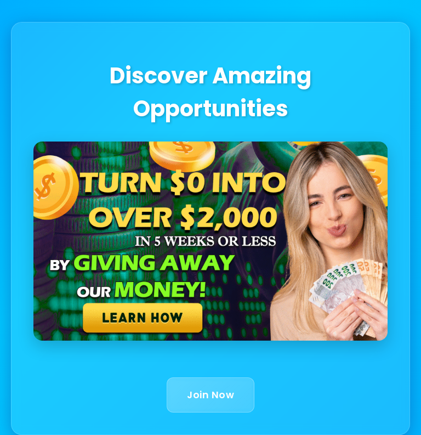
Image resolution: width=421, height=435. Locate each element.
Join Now (210, 395)
